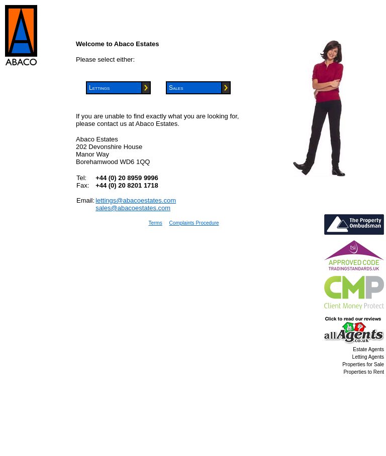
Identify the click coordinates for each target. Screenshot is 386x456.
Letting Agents (368, 357)
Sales (176, 87)
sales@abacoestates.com (132, 208)
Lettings (99, 87)
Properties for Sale (363, 364)
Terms (155, 223)
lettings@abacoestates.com (135, 200)
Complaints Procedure (194, 223)
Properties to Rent (363, 372)
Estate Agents (368, 349)
